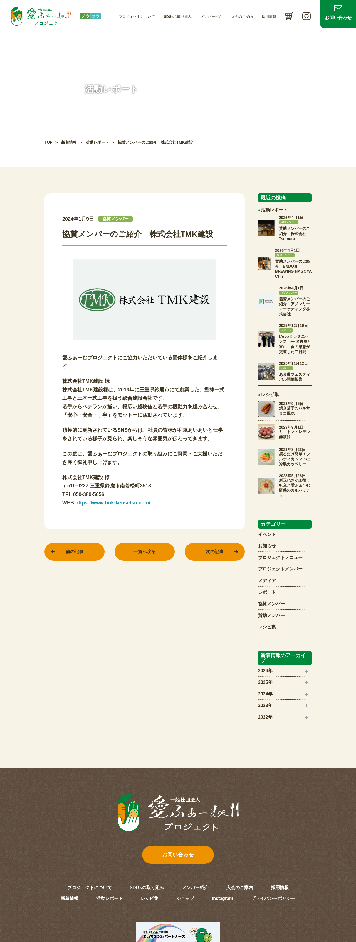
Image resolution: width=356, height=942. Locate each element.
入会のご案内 (242, 16)
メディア (267, 580)
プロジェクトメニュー (280, 557)
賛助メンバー (271, 615)
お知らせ (267, 545)
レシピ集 (267, 626)
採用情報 (269, 16)
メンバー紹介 (211, 16)
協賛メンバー (271, 603)
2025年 (265, 682)
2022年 (265, 717)
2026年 (265, 670)
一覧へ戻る (145, 551)
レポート (267, 592)
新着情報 (69, 142)
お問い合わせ (338, 17)
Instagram (222, 898)
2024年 (265, 694)
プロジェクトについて (137, 16)
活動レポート (97, 142)
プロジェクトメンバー (280, 569)
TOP (48, 142)
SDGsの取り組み (178, 16)
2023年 (265, 705)
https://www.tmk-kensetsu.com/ (112, 503)
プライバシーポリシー (273, 898)
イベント (267, 534)
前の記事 (74, 551)
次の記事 (215, 551)
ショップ (185, 898)
